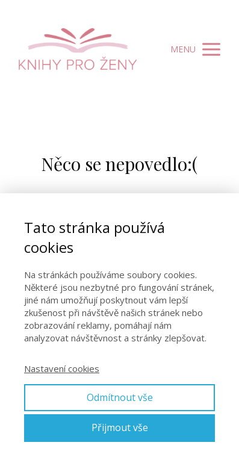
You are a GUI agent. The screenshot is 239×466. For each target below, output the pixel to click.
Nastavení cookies (61, 368)
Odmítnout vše (120, 397)
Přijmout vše (120, 427)
